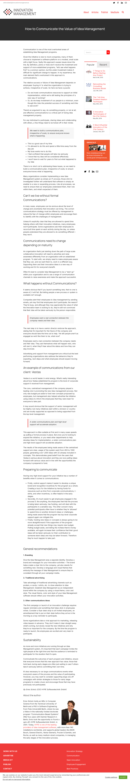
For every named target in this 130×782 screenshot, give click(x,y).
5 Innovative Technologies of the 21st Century (99, 114)
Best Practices (72, 769)
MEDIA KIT (8, 760)
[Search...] (95, 52)
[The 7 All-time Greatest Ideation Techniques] (89, 97)
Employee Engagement (76, 764)
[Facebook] (89, 171)
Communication (73, 755)
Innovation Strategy (75, 751)
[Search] (108, 52)
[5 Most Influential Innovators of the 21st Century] (89, 125)
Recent (103, 64)
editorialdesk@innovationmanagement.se (16, 2)
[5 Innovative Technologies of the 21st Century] (89, 112)
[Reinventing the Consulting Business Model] (89, 84)
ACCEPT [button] (123, 777)
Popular (90, 64)
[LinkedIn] (93, 171)
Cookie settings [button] (111, 777)
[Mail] (97, 171)
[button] (123, 12)
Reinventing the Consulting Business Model (99, 86)
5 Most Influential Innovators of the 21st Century (100, 127)
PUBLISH (7, 764)
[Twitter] (85, 171)
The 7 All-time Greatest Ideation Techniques (100, 99)
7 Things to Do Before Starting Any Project (99, 73)
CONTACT (7, 769)
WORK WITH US (10, 751)
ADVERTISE (8, 755)
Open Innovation (73, 760)
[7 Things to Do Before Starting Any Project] (89, 71)
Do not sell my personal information (16, 779)
